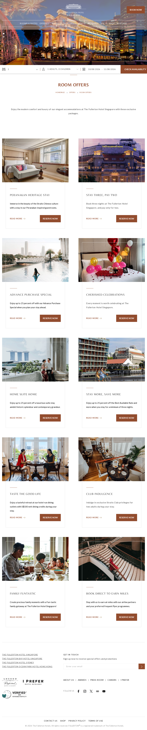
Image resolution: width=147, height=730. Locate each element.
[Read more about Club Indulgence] (94, 517)
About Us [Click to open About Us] (68, 680)
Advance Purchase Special (31, 294)
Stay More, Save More (103, 394)
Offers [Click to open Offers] (72, 92)
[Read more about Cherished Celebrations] (94, 318)
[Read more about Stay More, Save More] (94, 417)
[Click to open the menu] (4, 9)
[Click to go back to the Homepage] (73, 9)
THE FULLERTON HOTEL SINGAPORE (20, 655)
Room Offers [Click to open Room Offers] (85, 92)
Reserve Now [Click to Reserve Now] (50, 218)
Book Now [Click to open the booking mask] (136, 9)
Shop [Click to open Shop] (63, 721)
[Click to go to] (14, 694)
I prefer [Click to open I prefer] (125, 680)
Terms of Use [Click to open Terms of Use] (95, 721)
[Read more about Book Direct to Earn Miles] (94, 616)
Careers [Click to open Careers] (112, 680)
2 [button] (3, 36)
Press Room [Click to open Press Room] (97, 680)
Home (22, 10)
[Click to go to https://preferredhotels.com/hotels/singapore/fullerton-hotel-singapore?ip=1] (10, 682)
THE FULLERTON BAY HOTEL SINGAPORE (22, 659)
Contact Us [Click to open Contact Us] (50, 721)
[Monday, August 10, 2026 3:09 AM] (94, 69)
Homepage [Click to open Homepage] (60, 92)
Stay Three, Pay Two (101, 195)
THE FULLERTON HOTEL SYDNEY (18, 662)
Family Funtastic (23, 593)
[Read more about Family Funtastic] (17, 616)
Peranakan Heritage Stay (30, 195)
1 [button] (3, 33)
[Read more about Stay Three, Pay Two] (94, 218)
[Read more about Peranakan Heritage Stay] (17, 218)
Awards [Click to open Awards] (82, 680)
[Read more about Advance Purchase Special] (17, 318)
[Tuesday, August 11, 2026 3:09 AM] (109, 69)
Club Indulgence (99, 493)
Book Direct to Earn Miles (107, 593)
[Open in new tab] (112, 23)
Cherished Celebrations (105, 294)
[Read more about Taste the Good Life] (17, 517)
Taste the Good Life (25, 493)
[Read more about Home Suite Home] (17, 417)
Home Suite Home (23, 394)
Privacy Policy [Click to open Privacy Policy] (77, 721)
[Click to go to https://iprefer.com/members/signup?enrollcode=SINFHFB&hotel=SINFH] (33, 682)
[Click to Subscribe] (142, 666)
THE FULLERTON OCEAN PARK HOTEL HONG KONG (27, 666)
